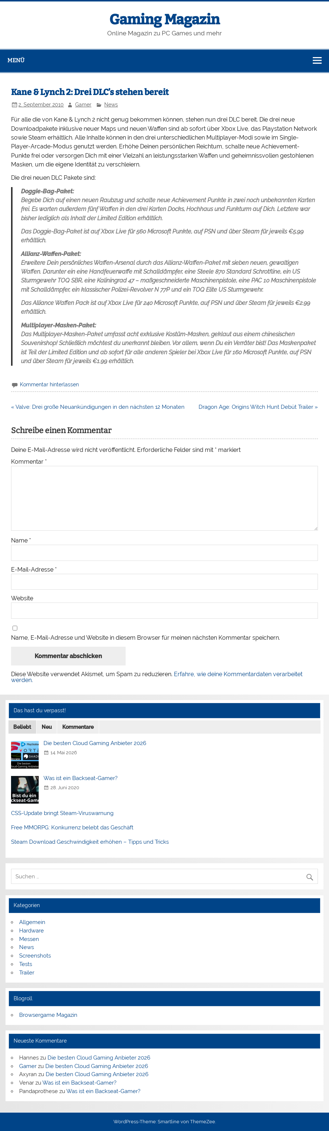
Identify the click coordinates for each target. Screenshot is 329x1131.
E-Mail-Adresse (34, 570)
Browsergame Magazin (48, 1015)
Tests (25, 964)
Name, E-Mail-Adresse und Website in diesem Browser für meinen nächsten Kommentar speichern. (145, 638)
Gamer (83, 105)
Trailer (26, 972)
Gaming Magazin (164, 19)
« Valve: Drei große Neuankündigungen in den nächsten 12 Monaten (98, 407)
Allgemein (32, 922)
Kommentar (29, 462)
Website (22, 598)
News (111, 105)
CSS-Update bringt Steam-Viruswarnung (62, 813)
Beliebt (22, 727)
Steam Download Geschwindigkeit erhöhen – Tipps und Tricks (90, 842)
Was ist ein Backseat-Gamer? (80, 778)
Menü (15, 60)
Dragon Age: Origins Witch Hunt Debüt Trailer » (258, 407)
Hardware (31, 930)
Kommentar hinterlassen (49, 384)
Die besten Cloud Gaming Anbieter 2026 (94, 743)
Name (21, 541)
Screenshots (35, 955)
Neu (47, 727)
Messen (29, 939)
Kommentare (78, 727)
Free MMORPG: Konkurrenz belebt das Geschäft (72, 827)
